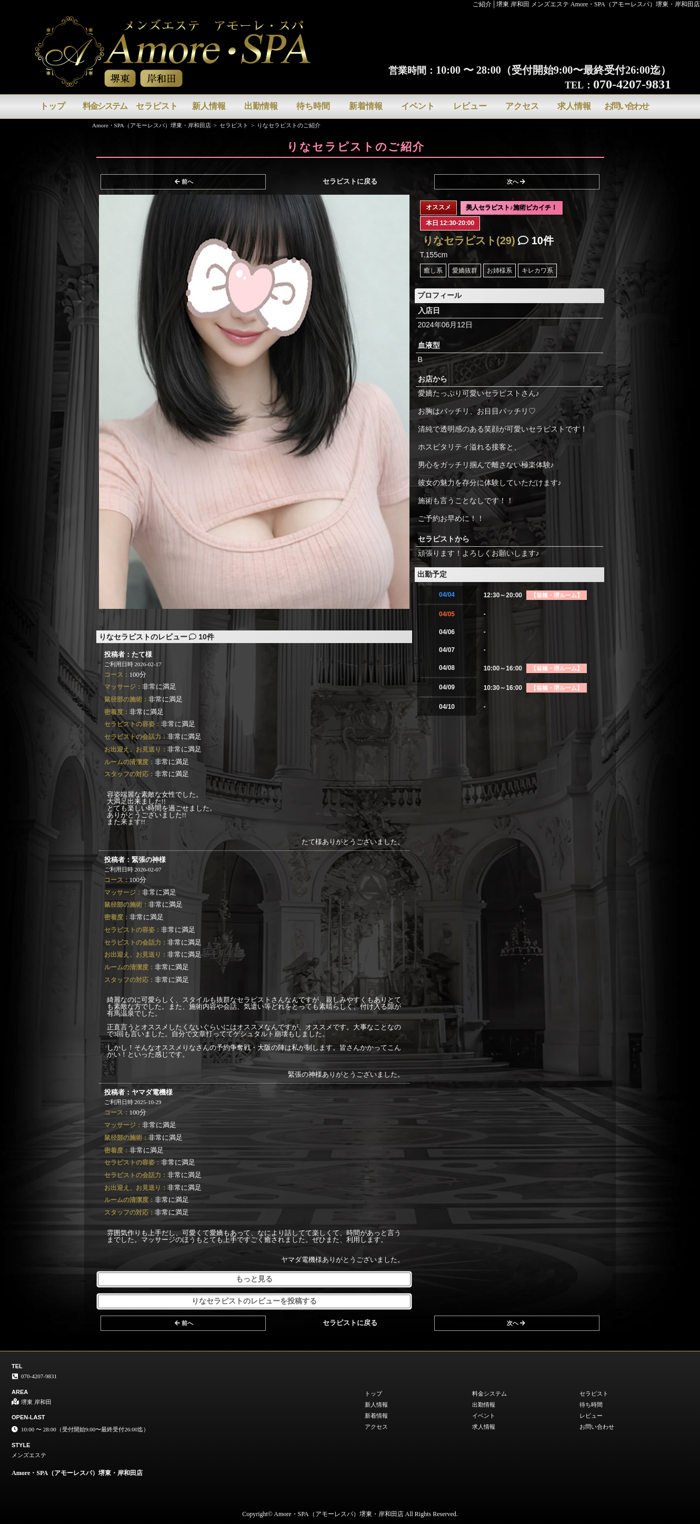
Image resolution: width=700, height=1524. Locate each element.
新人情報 (209, 106)
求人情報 (574, 106)
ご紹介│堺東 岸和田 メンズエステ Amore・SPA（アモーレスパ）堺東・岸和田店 (586, 4)
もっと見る (254, 1279)
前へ (184, 181)
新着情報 (366, 106)
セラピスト (157, 106)
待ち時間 (313, 106)
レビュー (470, 106)
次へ (516, 181)
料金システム (105, 106)
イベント (418, 106)
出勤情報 (261, 106)
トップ (52, 106)
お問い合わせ (626, 106)
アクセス (522, 106)
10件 (536, 240)
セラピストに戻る (350, 181)
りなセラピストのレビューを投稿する (254, 1301)
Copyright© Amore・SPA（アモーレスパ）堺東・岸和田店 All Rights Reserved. (350, 1514)
